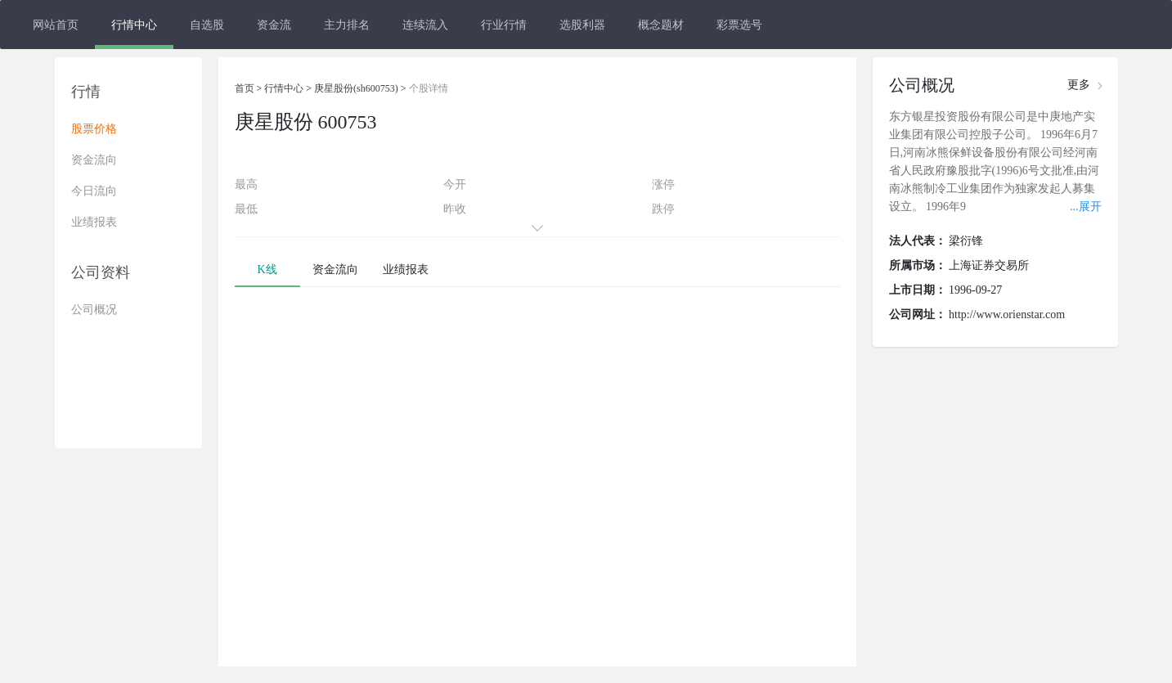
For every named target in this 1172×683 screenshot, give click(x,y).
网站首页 (56, 24)
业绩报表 (94, 222)
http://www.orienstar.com (1007, 314)
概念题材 (661, 24)
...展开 (1086, 206)
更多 (1078, 85)
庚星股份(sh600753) (356, 88)
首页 (244, 88)
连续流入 (425, 24)
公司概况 (94, 309)
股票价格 (94, 129)
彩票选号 (739, 24)
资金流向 (94, 160)
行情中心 (134, 24)
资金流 (274, 24)
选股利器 (582, 24)
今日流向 (94, 191)
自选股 (207, 24)
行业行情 (504, 24)
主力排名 (347, 24)
